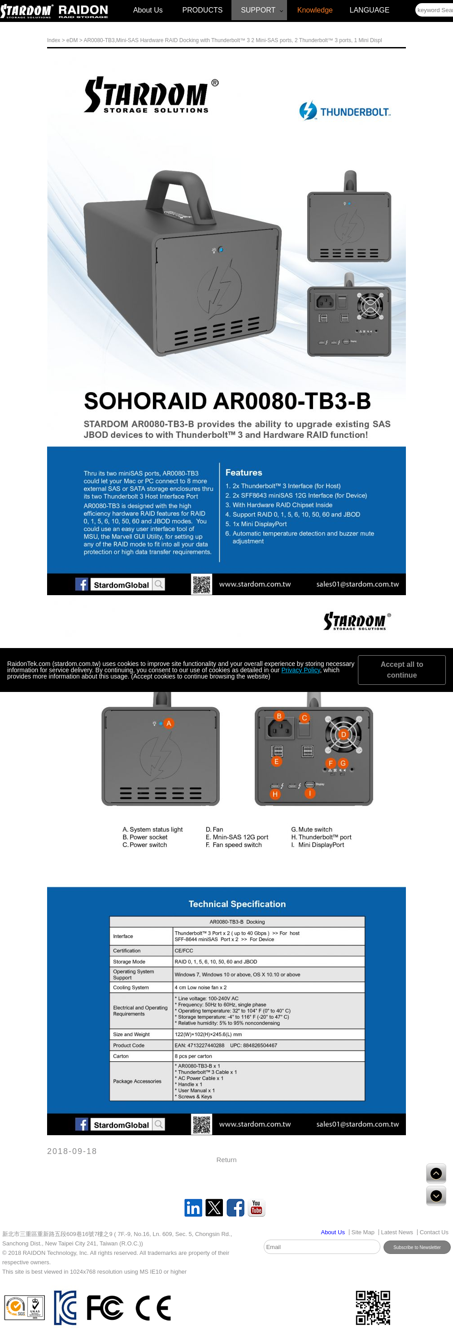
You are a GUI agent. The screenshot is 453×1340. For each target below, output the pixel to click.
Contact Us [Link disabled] (434, 1232)
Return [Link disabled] (226, 1159)
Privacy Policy (300, 670)
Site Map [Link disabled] (363, 1232)
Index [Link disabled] (53, 40)
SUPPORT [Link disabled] (258, 10)
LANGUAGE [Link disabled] (370, 10)
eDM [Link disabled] (72, 40)
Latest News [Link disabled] (397, 1232)
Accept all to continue (402, 670)
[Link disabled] (27, 11)
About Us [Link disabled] (148, 10)
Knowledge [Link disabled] (315, 10)
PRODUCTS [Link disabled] (203, 10)
